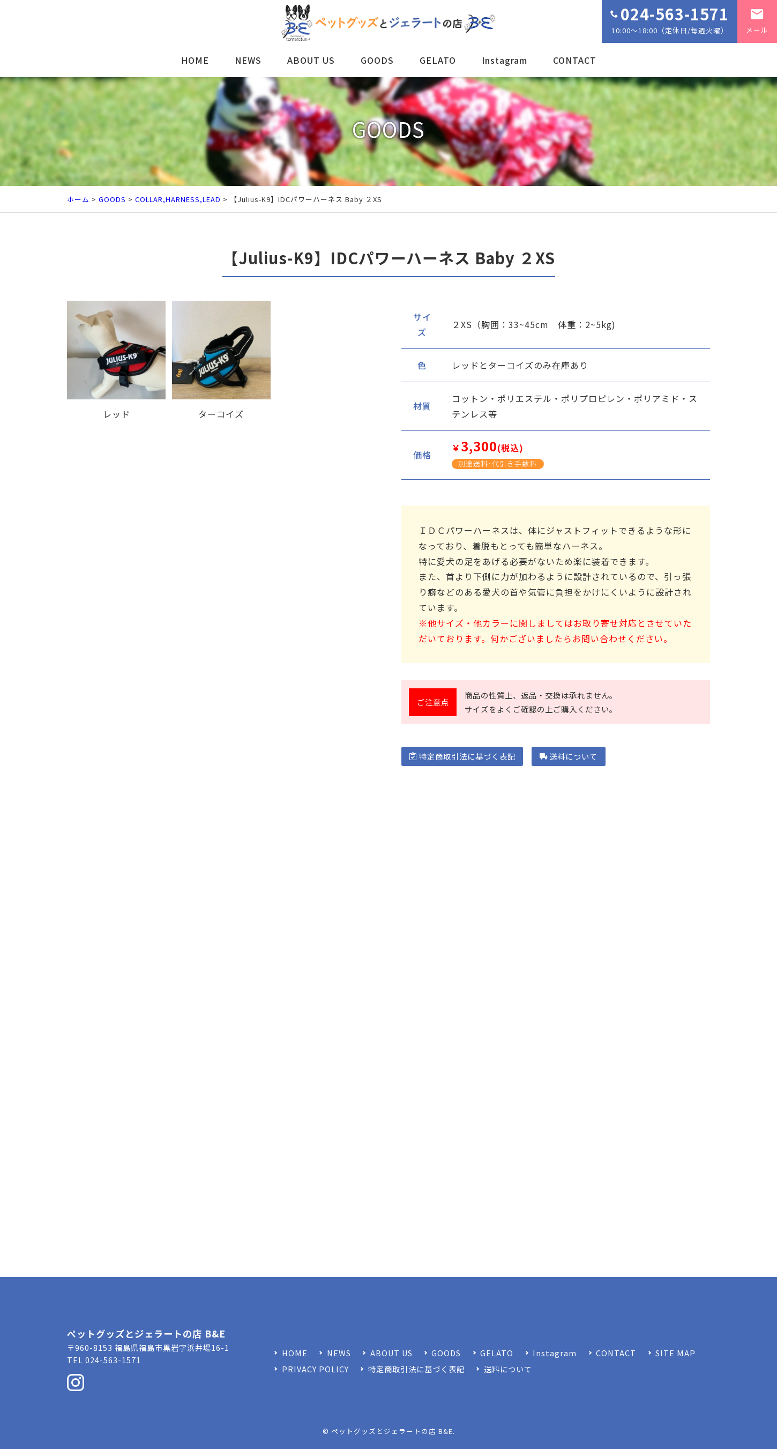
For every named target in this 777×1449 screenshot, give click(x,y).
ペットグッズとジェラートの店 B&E (392, 1431)
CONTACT (574, 60)
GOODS (377, 60)
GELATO (438, 60)
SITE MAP (675, 1352)
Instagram (504, 60)
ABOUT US (311, 60)
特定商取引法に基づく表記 (462, 756)
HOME (195, 60)
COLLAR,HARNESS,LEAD (178, 199)
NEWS (248, 60)
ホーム (78, 199)
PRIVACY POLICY (315, 1368)
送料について (569, 756)
